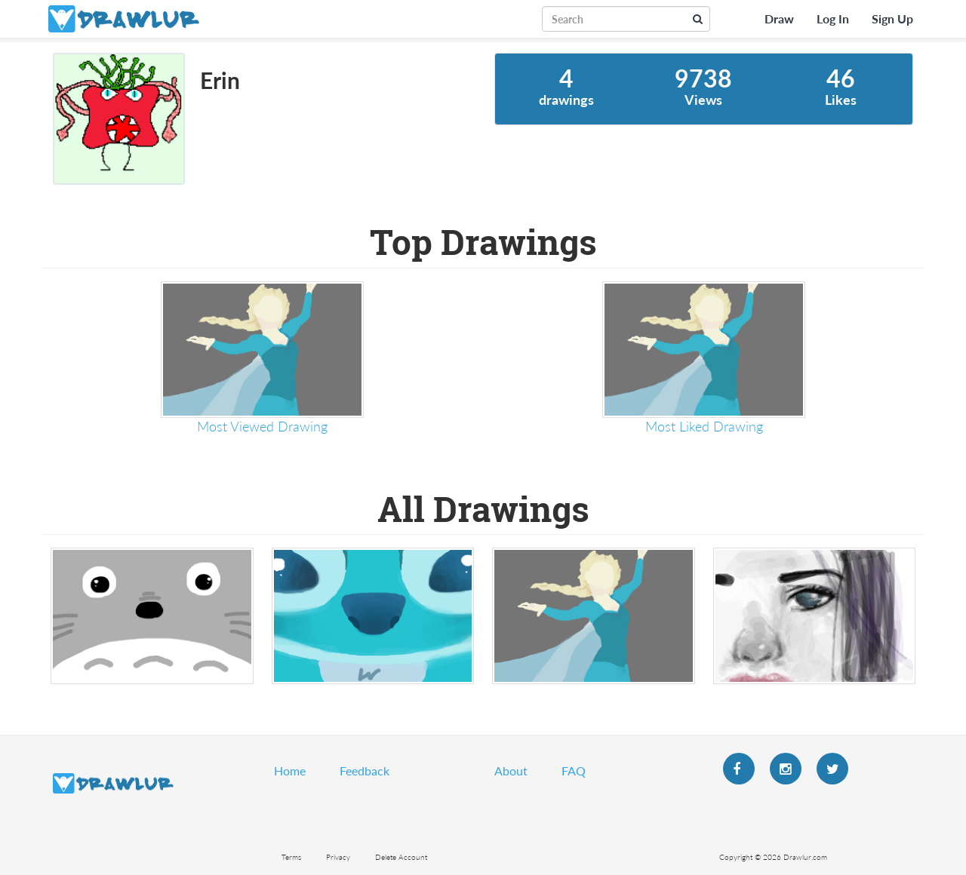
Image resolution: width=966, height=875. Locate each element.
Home (290, 770)
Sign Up (892, 18)
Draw (779, 18)
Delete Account (401, 856)
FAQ (573, 770)
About (511, 770)
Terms (291, 856)
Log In (833, 18)
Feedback (364, 770)
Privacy (338, 856)
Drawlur (113, 783)
